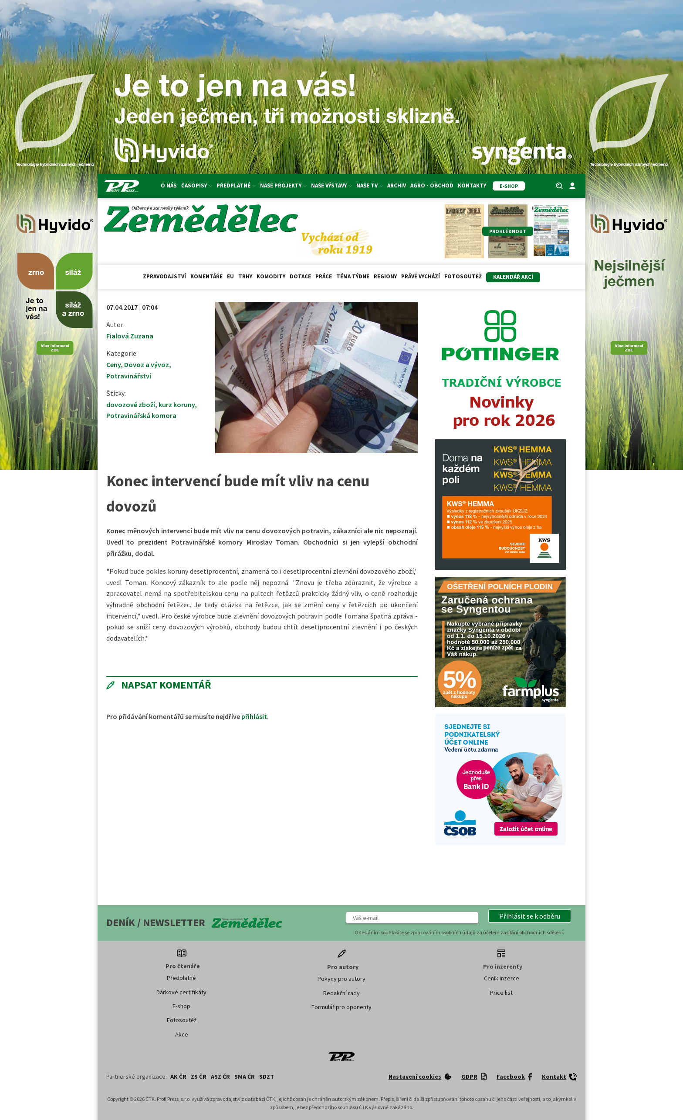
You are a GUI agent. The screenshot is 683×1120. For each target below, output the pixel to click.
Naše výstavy (331, 185)
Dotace (300, 276)
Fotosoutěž (463, 276)
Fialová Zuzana (129, 335)
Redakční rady (341, 993)
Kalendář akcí (513, 277)
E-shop (181, 1006)
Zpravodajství (164, 276)
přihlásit (254, 716)
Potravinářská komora (141, 415)
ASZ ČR (220, 1076)
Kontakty (472, 185)
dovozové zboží (130, 404)
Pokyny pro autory (341, 979)
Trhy (245, 276)
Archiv (396, 185)
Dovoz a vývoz (146, 364)
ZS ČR (198, 1076)
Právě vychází (420, 276)
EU (230, 276)
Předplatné (236, 185)
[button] (529, 916)
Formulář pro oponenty (341, 1007)
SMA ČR (244, 1076)
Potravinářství (128, 375)
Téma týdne (352, 276)
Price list (501, 992)
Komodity (271, 276)
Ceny (113, 364)
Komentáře (206, 276)
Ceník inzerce (501, 978)
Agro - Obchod (431, 185)
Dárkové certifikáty (181, 992)
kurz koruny (177, 404)
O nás (169, 185)
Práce (323, 276)
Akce (181, 1034)
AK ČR (178, 1076)
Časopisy (196, 185)
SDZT (266, 1076)
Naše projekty (283, 185)
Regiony (385, 276)
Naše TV (369, 185)
